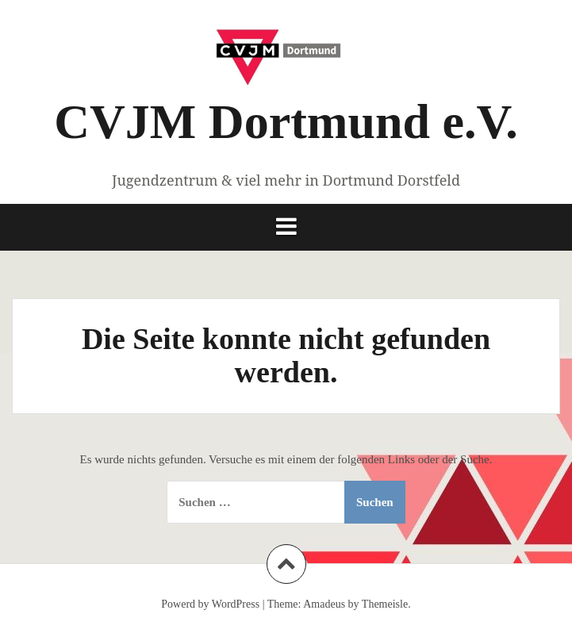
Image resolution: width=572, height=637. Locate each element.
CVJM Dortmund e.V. (285, 121)
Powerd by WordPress (210, 604)
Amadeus (324, 604)
